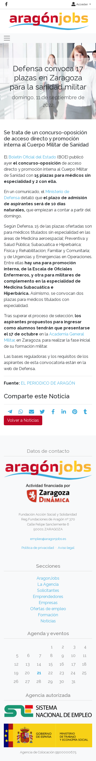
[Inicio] (48, 19)
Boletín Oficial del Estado (32, 157)
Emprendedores (48, 596)
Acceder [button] (80, 4)
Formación (48, 614)
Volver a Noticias (23, 420)
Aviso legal (66, 548)
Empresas (48, 602)
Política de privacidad (38, 548)
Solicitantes (48, 590)
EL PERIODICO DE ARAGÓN (48, 383)
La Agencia (48, 584)
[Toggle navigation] (7, 38)
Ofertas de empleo (48, 608)
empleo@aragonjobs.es (48, 539)
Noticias (48, 621)
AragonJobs (48, 578)
